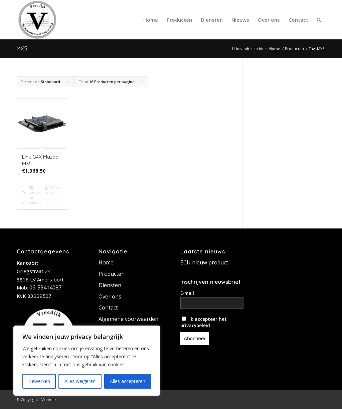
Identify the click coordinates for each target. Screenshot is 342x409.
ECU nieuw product (204, 262)
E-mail (187, 293)
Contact (108, 307)
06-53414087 (45, 287)
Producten (112, 273)
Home (106, 262)
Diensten (110, 285)
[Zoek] (319, 19)
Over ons (110, 296)
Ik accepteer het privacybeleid (203, 322)
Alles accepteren (127, 381)
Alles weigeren (80, 381)
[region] (86, 361)
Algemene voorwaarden (128, 319)
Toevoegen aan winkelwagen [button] (31, 194)
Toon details (52, 189)
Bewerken (39, 381)
